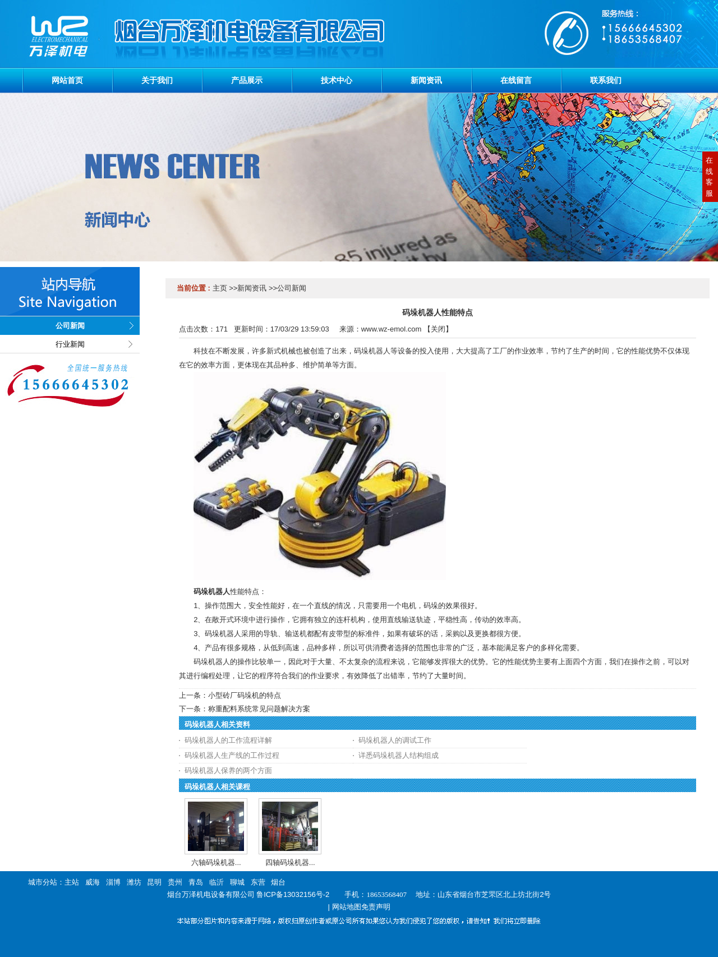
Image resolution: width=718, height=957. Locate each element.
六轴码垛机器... (216, 862)
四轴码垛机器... (290, 862)
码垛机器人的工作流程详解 (228, 740)
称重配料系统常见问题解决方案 (259, 709)
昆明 (154, 882)
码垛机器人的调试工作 (394, 740)
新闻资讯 (251, 288)
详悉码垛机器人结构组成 (398, 755)
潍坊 (134, 882)
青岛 (195, 882)
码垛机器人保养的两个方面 (228, 770)
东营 (258, 882)
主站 (72, 882)
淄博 (113, 882)
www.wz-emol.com (391, 329)
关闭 (438, 329)
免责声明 (375, 907)
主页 (220, 288)
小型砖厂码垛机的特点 (244, 695)
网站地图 (346, 907)
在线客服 (709, 176)
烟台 (278, 882)
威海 (92, 882)
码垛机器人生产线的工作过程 (232, 755)
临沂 (216, 882)
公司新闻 (291, 288)
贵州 (175, 882)
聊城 (237, 882)
